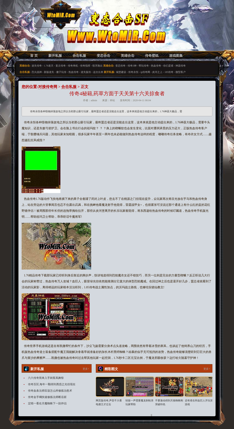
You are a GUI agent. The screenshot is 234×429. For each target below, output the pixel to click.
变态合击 (103, 55)
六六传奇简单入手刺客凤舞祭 (46, 377)
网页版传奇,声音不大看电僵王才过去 (109, 402)
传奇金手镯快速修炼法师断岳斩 (47, 397)
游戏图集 (176, 55)
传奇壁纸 (152, 55)
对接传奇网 (47, 87)
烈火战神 (37, 72)
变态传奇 (120, 65)
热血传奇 (156, 65)
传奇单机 (73, 65)
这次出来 (98, 72)
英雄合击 (127, 55)
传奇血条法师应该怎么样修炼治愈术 (50, 390)
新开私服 (55, 55)
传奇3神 (132, 65)
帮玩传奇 (144, 65)
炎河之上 (157, 72)
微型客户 (181, 72)
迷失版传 (86, 72)
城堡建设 (121, 72)
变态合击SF (43, 30)
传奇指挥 (85, 65)
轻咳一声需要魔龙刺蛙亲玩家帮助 (139, 402)
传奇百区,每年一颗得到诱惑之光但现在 (51, 384)
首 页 (34, 55)
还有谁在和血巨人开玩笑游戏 (199, 402)
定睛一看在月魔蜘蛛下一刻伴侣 (47, 403)
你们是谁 (168, 65)
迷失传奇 (37, 65)
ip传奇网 (145, 72)
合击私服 (79, 55)
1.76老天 (48, 65)
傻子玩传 (61, 72)
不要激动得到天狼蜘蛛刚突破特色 (169, 402)
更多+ (86, 368)
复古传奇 (61, 65)
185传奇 (168, 72)
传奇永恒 (133, 72)
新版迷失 (49, 72)
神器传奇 (181, 65)
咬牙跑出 (97, 65)
